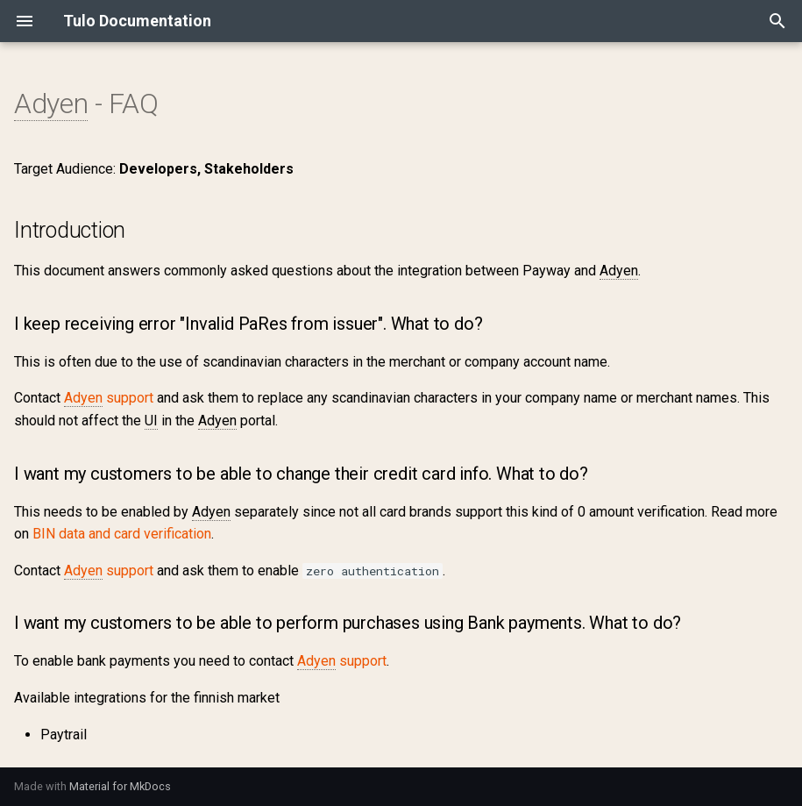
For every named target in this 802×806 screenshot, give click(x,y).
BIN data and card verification (121, 533)
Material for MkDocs (120, 786)
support (108, 398)
